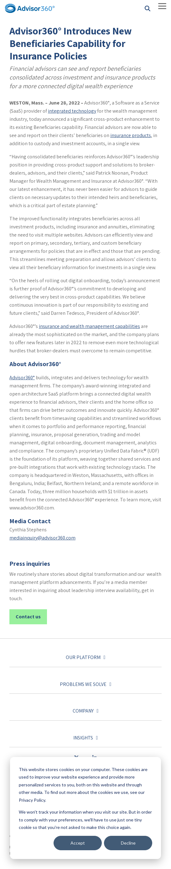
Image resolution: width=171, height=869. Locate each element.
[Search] (147, 8)
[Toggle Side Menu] (162, 5)
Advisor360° (22, 377)
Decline (128, 843)
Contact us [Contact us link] (28, 616)
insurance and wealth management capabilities (89, 326)
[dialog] (85, 808)
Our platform (83, 657)
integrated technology (72, 111)
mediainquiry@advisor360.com (42, 537)
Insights (83, 738)
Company (83, 711)
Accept (77, 843)
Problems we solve (83, 684)
